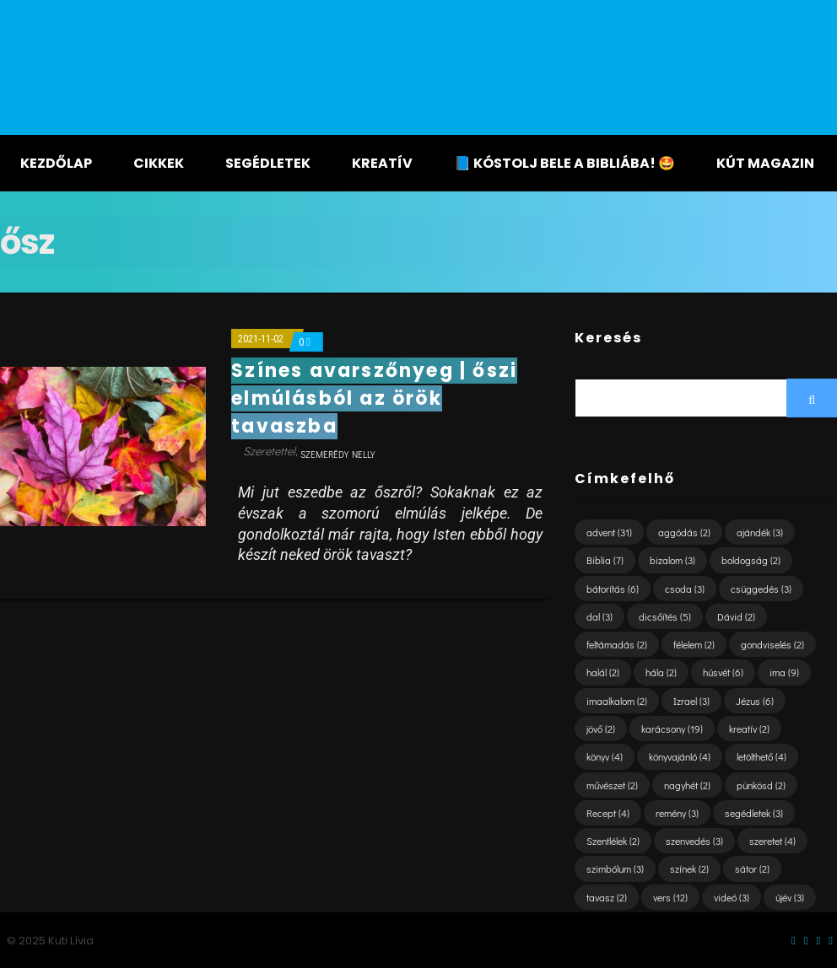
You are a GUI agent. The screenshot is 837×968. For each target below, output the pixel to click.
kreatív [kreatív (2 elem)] (749, 728)
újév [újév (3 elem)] (789, 897)
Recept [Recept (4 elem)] (607, 813)
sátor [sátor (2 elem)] (752, 868)
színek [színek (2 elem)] (689, 868)
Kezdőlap (56, 163)
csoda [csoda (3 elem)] (685, 588)
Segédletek (267, 163)
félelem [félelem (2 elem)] (694, 644)
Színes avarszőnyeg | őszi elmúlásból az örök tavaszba (374, 398)
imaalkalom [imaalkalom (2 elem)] (616, 700)
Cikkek (158, 163)
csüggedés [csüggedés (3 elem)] (761, 588)
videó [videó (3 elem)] (731, 897)
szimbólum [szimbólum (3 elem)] (615, 868)
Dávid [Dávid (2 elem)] (736, 616)
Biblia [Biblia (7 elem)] (605, 560)
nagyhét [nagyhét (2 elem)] (687, 785)
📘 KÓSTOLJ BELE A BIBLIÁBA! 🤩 (564, 163)
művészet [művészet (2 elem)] (612, 785)
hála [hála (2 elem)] (661, 672)
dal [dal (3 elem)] (599, 616)
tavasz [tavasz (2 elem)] (606, 897)
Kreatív (382, 163)
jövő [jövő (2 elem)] (600, 728)
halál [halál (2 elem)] (602, 672)
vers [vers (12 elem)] (670, 897)
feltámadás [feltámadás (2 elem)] (616, 644)
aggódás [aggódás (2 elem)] (684, 532)
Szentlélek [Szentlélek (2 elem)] (613, 840)
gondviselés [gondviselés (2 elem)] (772, 644)
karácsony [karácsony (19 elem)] (672, 728)
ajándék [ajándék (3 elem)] (760, 532)
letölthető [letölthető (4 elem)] (761, 756)
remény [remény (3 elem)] (677, 813)
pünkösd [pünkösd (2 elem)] (761, 785)
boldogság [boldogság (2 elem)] (750, 560)
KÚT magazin (765, 163)
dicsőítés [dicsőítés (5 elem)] (665, 616)
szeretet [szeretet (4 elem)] (772, 840)
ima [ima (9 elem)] (784, 672)
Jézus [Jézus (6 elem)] (755, 700)
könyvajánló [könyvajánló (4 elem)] (679, 756)
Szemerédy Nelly (337, 454)
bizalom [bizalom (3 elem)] (672, 560)
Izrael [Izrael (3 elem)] (691, 700)
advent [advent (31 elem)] (609, 532)
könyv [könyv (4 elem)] (604, 756)
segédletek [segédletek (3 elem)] (754, 813)
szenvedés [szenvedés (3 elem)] (694, 840)
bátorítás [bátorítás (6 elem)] (612, 588)
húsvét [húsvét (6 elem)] (723, 672)
